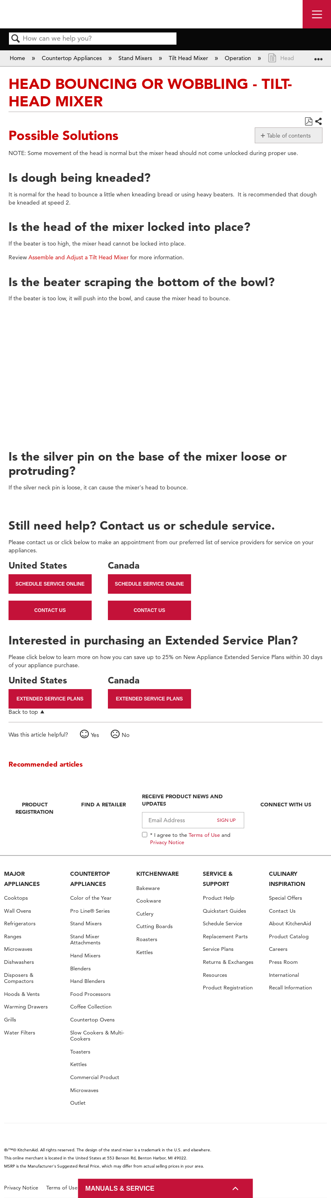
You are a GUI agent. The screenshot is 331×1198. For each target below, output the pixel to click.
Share (318, 121)
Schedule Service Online (49, 584)
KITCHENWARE (157, 873)
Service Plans (218, 949)
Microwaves (18, 949)
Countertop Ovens (92, 1020)
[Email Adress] (193, 820)
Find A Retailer (103, 804)
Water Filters (19, 1033)
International (284, 975)
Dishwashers (19, 962)
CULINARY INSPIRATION (287, 879)
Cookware (148, 901)
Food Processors (90, 994)
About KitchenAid (290, 923)
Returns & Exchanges (228, 962)
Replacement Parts (225, 936)
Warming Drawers (26, 1007)
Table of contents (289, 135)
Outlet (78, 1103)
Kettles (78, 1064)
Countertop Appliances (72, 58)
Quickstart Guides (224, 911)
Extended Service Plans (50, 699)
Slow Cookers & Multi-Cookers (97, 1036)
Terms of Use (204, 835)
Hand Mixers (85, 955)
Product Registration (34, 808)
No (125, 735)
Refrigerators (20, 923)
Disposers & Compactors (19, 978)
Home (18, 58)
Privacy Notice (167, 842)
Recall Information (290, 988)
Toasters (80, 1052)
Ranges (12, 936)
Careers (278, 949)
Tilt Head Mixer (189, 58)
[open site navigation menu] (317, 14)
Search (16, 39)
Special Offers (285, 898)
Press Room (283, 962)
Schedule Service (222, 923)
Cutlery (144, 914)
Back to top (23, 711)
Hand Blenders (87, 981)
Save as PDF (308, 121)
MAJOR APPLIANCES (22, 879)
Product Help (218, 898)
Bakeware (148, 888)
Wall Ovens (17, 911)
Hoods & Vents (22, 994)
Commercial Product (94, 1077)
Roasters (146, 939)
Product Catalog (289, 936)
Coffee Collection (91, 1007)
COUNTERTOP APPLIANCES (90, 879)
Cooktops (16, 898)
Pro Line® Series (90, 911)
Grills (10, 1020)
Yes (95, 735)
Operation (239, 58)
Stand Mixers (136, 58)
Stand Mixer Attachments (85, 939)
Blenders (80, 968)
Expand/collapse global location (318, 55)
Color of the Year (91, 898)
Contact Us (50, 610)
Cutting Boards (154, 926)
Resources (215, 975)
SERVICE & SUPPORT (218, 879)
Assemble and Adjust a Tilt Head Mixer (78, 257)
